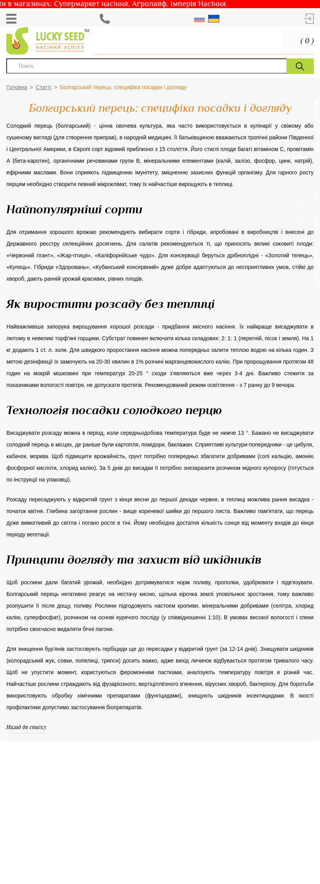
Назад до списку (26, 727)
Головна (16, 87)
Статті (43, 87)
